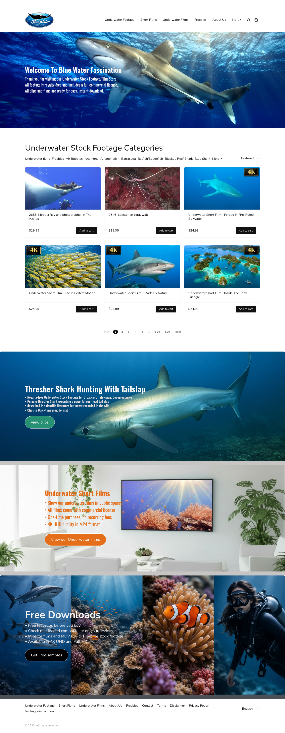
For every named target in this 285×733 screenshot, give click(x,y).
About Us (219, 20)
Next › (178, 332)
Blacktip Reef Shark (179, 159)
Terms (161, 705)
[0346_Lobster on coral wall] (142, 188)
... (149, 332)
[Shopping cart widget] (256, 20)
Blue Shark (202, 159)
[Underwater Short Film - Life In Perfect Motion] (63, 266)
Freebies (200, 20)
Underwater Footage (119, 20)
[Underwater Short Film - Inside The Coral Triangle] (222, 266)
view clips (40, 422)
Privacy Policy (199, 705)
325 (157, 332)
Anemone (91, 159)
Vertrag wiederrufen (39, 711)
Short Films (148, 20)
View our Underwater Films (75, 540)
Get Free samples (46, 655)
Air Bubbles (74, 159)
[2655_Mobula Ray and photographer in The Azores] (63, 188)
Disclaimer (177, 705)
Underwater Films (175, 20)
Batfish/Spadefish (150, 159)
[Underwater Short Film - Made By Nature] (142, 266)
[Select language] (251, 708)
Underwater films (37, 159)
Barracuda (128, 159)
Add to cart (86, 230)
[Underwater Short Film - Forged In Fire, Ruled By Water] (222, 188)
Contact (147, 705)
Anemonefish (109, 159)
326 (167, 332)
